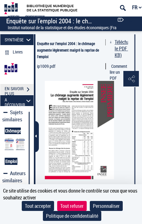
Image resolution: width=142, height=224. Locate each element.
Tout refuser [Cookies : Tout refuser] (72, 206)
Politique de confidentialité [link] (72, 215)
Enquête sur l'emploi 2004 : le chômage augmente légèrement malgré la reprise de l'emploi (68, 50)
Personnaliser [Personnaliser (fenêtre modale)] (106, 206)
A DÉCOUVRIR (19, 100)
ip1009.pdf (46, 66)
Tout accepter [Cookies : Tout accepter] (38, 206)
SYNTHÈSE (19, 39)
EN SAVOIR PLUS (19, 90)
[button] (131, 79)
